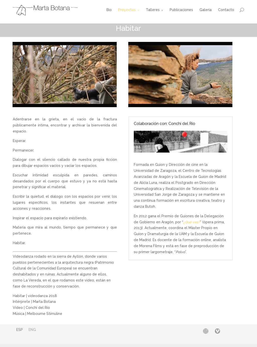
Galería (206, 10)
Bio (109, 10)
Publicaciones (181, 10)
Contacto (226, 10)
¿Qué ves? (191, 222)
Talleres (153, 10)
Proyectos (127, 10)
